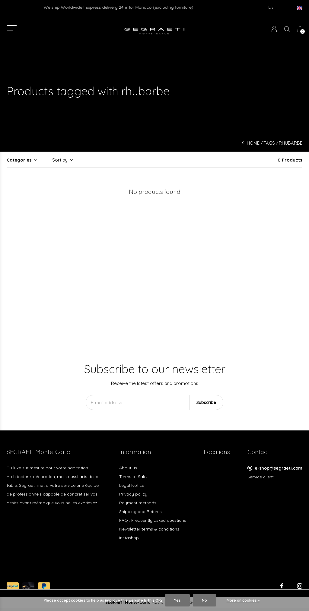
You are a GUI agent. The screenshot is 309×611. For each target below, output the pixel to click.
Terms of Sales (133, 476)
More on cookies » (243, 600)
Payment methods (137, 502)
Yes (177, 600)
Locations (217, 451)
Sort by (60, 160)
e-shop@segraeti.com (278, 468)
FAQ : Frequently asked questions (152, 520)
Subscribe (206, 402)
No (204, 600)
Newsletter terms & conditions (149, 529)
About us (128, 468)
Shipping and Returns (140, 511)
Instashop (129, 537)
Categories (19, 160)
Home (253, 143)
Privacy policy (133, 494)
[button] (11, 27)
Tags (269, 143)
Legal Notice (131, 485)
